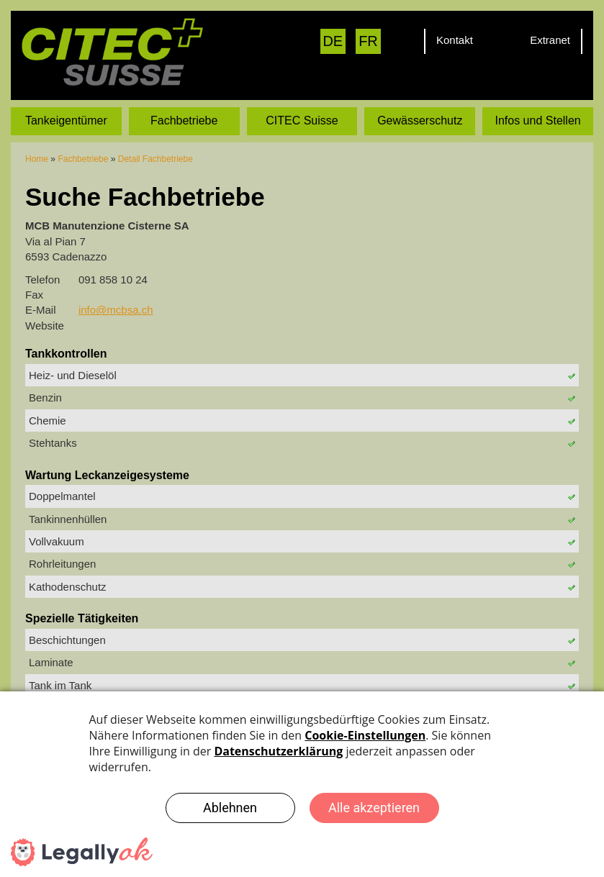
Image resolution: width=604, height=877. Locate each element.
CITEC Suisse (302, 120)
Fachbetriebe (183, 120)
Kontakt (454, 40)
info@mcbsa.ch (115, 310)
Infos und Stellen (537, 120)
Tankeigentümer (66, 120)
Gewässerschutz (419, 120)
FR (368, 41)
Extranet (550, 40)
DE (333, 41)
